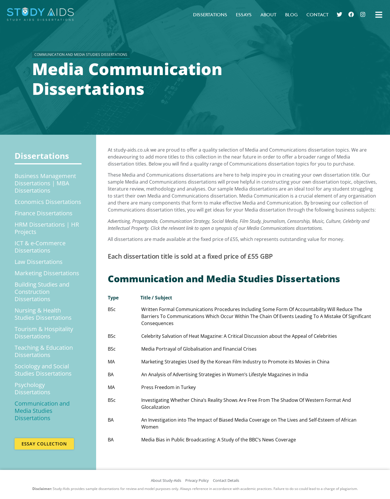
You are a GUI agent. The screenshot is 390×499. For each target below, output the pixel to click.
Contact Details (226, 480)
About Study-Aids (166, 480)
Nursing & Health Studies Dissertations (43, 314)
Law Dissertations (39, 262)
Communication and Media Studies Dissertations (42, 410)
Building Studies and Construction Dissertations (42, 291)
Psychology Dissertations (32, 388)
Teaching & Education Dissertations (44, 351)
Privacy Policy (197, 480)
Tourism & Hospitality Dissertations (44, 332)
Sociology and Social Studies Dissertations (43, 369)
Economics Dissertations (48, 202)
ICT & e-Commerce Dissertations (40, 246)
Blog (291, 14)
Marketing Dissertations (47, 273)
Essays (244, 14)
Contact (317, 14)
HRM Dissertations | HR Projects (47, 228)
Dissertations (210, 14)
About (268, 14)
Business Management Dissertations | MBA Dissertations (45, 183)
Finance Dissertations (44, 213)
